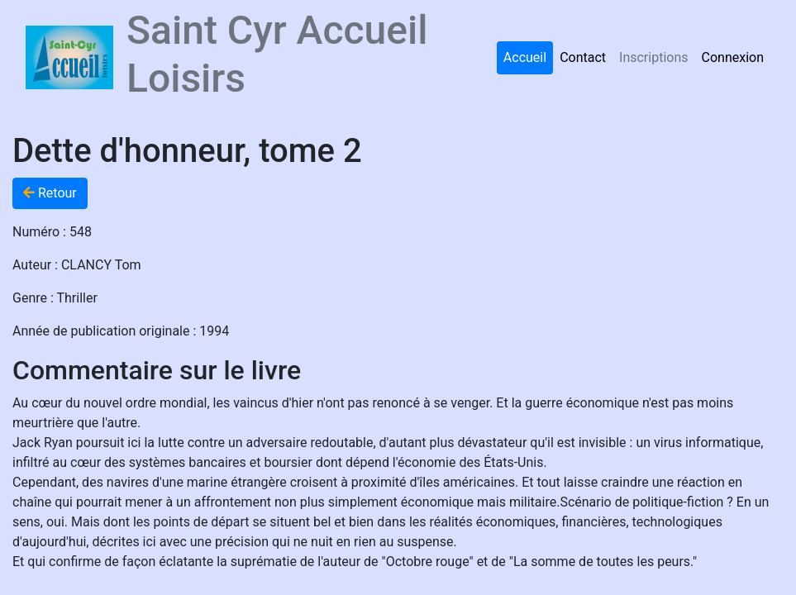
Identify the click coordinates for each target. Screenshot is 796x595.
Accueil (524, 57)
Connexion (733, 57)
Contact (583, 57)
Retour (50, 193)
